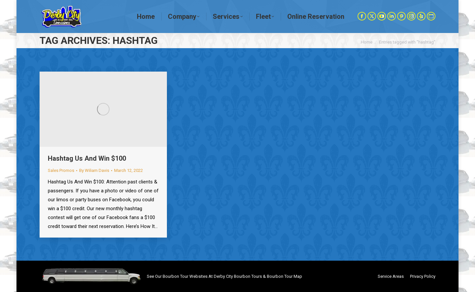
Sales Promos (61, 170)
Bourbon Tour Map (284, 276)
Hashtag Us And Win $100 (87, 158)
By (94, 170)
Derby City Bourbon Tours (238, 276)
